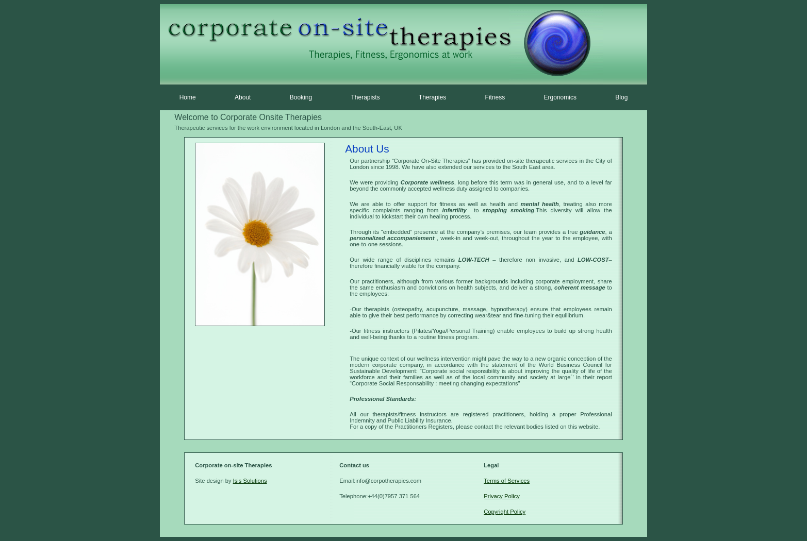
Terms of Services (507, 481)
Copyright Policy (504, 512)
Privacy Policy (502, 496)
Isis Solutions (250, 481)
